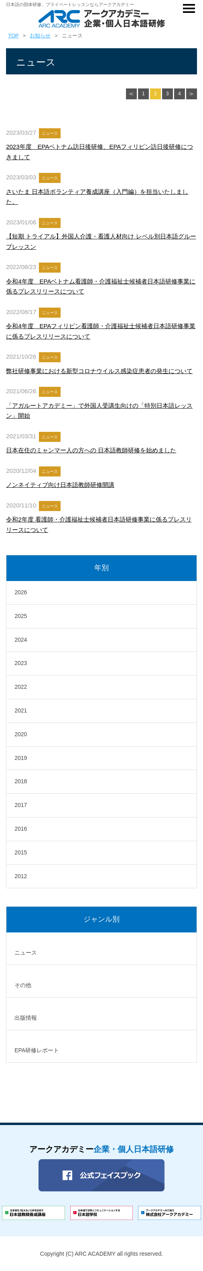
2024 (20, 640)
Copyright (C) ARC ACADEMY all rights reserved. (101, 1253)
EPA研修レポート (36, 1050)
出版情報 (25, 1017)
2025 (20, 616)
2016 (20, 828)
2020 (20, 734)
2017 (20, 805)
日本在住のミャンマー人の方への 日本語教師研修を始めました (91, 450)
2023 (20, 663)
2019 (20, 758)
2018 (20, 781)
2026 (20, 592)
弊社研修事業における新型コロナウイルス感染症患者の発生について (99, 371)
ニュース (25, 952)
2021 (20, 710)
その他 (22, 985)
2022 (20, 687)
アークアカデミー (101, 1149)
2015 (20, 852)
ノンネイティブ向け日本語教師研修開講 (60, 484)
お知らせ (40, 36)
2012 (20, 876)
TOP (13, 36)
